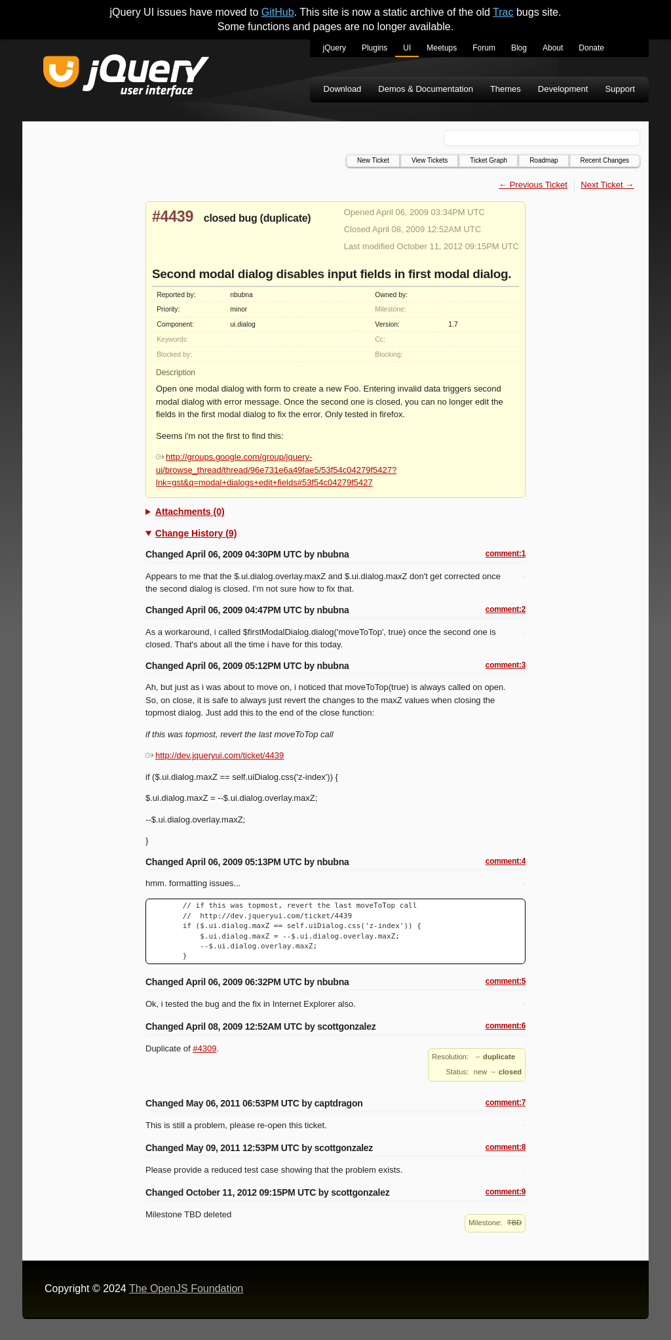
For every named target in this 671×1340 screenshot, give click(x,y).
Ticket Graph (488, 160)
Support (620, 89)
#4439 (172, 216)
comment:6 (506, 1025)
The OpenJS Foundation (186, 1288)
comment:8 (506, 1147)
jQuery (334, 47)
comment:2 (506, 609)
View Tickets (430, 160)
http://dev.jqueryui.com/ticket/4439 (214, 755)
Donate (591, 47)
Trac (503, 12)
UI (407, 47)
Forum (483, 47)
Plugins (374, 47)
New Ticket (373, 160)
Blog (519, 47)
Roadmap (543, 160)
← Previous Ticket (533, 185)
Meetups (442, 47)
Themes (505, 89)
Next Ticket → (607, 185)
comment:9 (506, 1191)
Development (563, 89)
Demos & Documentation (425, 89)
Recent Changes (605, 160)
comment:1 (506, 553)
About (553, 47)
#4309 (204, 1048)
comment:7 (506, 1102)
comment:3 (506, 665)
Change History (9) (196, 533)
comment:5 (506, 981)
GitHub (277, 12)
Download (343, 89)
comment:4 (506, 861)
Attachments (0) (190, 511)
